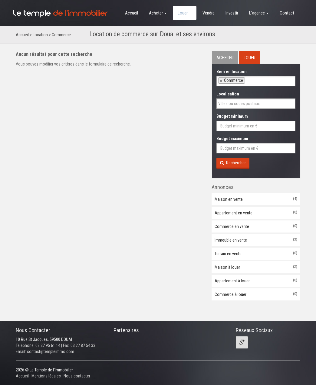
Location (40, 34)
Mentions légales (46, 376)
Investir (231, 13)
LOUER (249, 57)
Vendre (208, 13)
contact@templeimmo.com (50, 351)
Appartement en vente (256, 212)
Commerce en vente (256, 226)
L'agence (259, 13)
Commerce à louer (256, 294)
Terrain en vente (256, 253)
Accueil (131, 13)
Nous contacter (77, 376)
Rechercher (233, 162)
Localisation (227, 93)
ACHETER (225, 57)
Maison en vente (256, 199)
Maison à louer (256, 267)
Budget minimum (232, 116)
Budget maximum (232, 138)
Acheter (158, 13)
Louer (185, 13)
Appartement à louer (256, 280)
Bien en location (231, 71)
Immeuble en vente (256, 239)
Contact (287, 13)
